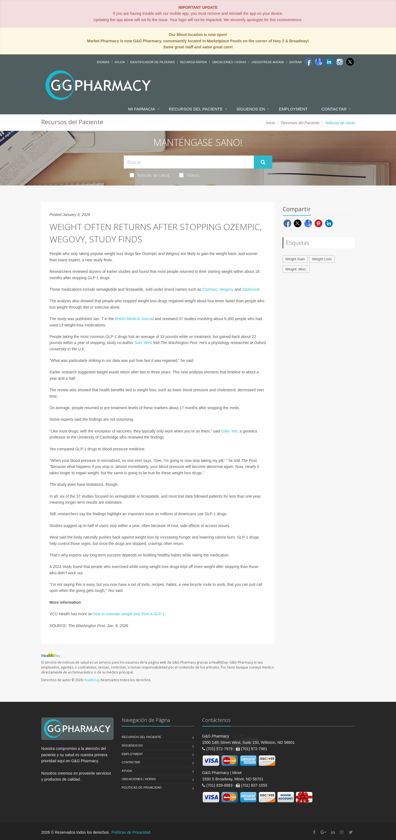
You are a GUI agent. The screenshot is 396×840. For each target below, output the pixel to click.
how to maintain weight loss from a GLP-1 (129, 614)
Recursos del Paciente (196, 109)
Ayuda (120, 62)
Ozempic (210, 289)
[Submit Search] (263, 162)
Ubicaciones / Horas (229, 62)
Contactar (333, 109)
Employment (293, 109)
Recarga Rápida (193, 62)
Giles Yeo (229, 431)
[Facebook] (308, 62)
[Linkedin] (329, 62)
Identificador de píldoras (152, 62)
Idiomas (103, 62)
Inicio (270, 123)
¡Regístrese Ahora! (267, 62)
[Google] (319, 62)
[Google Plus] (323, 832)
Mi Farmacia (141, 109)
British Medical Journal (134, 319)
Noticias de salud (149, 175)
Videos (189, 175)
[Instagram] (339, 62)
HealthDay (92, 680)
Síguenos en (251, 109)
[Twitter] (350, 62)
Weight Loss (322, 259)
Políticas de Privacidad (142, 787)
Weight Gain (295, 259)
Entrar (295, 62)
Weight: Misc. (296, 269)
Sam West (143, 342)
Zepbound (250, 289)
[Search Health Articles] (189, 162)
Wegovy (226, 289)
